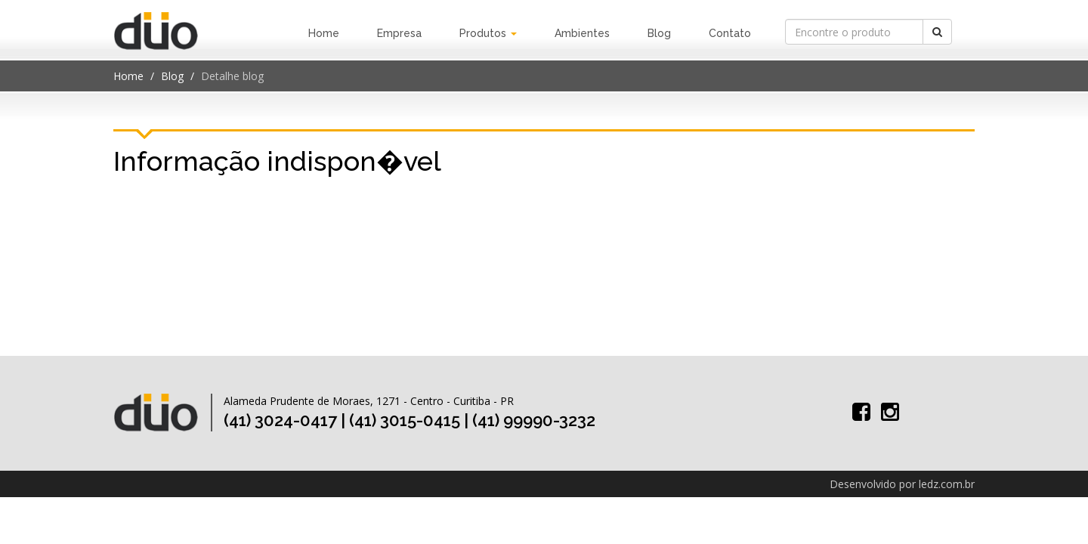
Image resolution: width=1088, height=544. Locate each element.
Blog (659, 33)
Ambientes (582, 33)
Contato (730, 33)
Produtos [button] (488, 33)
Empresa (399, 33)
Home (323, 33)
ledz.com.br (947, 484)
